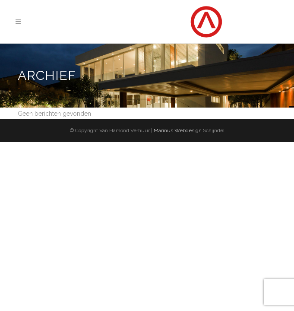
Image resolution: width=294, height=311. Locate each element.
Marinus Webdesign (177, 130)
